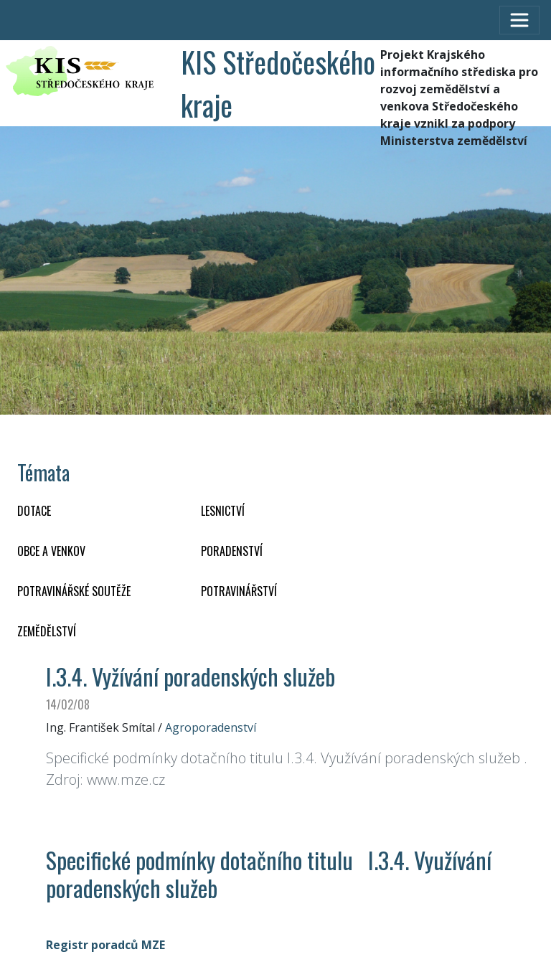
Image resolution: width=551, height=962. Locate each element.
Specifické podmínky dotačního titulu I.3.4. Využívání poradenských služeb (268, 873)
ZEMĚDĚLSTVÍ (46, 631)
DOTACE (34, 510)
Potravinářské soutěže (74, 591)
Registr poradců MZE (105, 945)
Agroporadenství (210, 727)
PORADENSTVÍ (232, 551)
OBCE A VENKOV (51, 551)
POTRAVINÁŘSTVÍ (239, 591)
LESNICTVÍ (223, 510)
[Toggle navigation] (519, 20)
